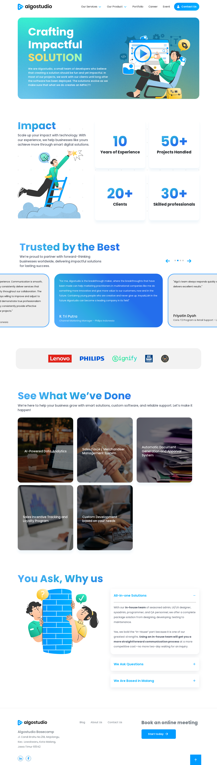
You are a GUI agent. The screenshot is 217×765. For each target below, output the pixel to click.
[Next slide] (189, 260)
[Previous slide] (167, 260)
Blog (82, 722)
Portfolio (137, 6)
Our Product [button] (117, 7)
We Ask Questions (128, 664)
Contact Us (187, 6)
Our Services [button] (91, 7)
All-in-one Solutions (130, 595)
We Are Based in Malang (134, 680)
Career (153, 6)
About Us (96, 722)
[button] (175, 260)
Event (166, 6)
